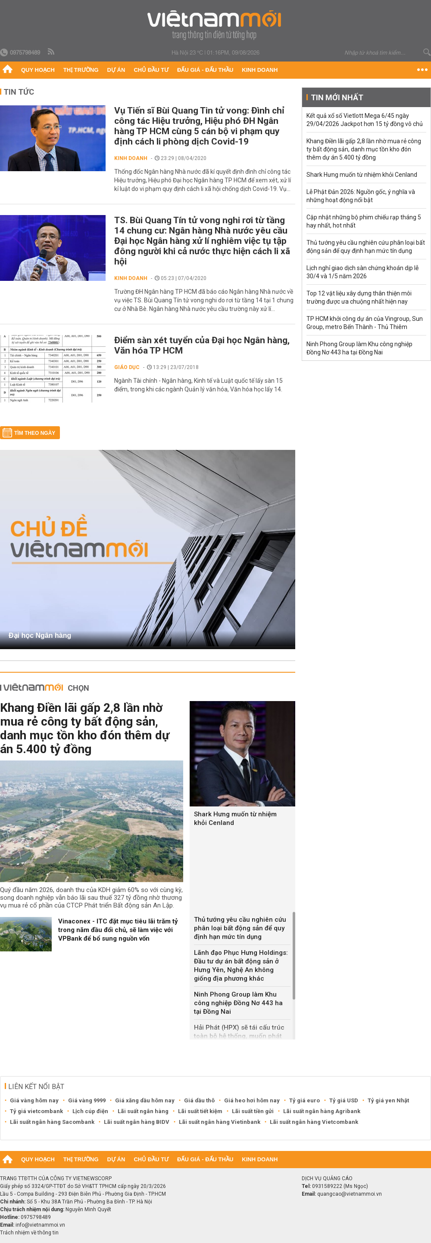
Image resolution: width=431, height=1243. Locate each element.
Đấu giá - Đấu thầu (205, 70)
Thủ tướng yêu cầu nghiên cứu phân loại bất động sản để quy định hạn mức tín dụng (240, 928)
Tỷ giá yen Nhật (388, 1100)
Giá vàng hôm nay (34, 1100)
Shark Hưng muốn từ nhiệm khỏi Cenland (235, 818)
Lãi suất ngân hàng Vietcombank (314, 1122)
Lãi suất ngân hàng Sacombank (52, 1122)
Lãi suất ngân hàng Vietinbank (219, 1122)
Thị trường (81, 70)
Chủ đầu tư (151, 70)
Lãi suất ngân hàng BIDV (136, 1122)
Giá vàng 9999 (87, 1100)
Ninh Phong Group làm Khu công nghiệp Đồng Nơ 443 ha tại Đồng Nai (238, 1003)
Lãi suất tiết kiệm (200, 1111)
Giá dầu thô (199, 1100)
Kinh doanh (260, 70)
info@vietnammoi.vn (40, 1225)
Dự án (116, 70)
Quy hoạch (38, 70)
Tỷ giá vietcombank (36, 1111)
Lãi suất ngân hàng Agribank (321, 1111)
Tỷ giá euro (304, 1100)
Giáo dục (127, 367)
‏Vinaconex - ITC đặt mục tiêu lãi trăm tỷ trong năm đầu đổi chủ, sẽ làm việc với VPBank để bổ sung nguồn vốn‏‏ (118, 929)
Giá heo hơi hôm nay (252, 1100)
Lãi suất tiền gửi (253, 1111)
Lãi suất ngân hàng (143, 1111)
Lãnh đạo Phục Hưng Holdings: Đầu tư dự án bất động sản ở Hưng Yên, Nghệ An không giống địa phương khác (241, 965)
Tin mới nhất (337, 97)
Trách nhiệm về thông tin (29, 1233)
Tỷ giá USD (343, 1100)
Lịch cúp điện (90, 1111)
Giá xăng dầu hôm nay (145, 1100)
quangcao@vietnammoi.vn (349, 1194)
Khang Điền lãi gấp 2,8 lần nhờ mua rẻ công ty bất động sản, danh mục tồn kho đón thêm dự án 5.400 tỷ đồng (84, 728)
